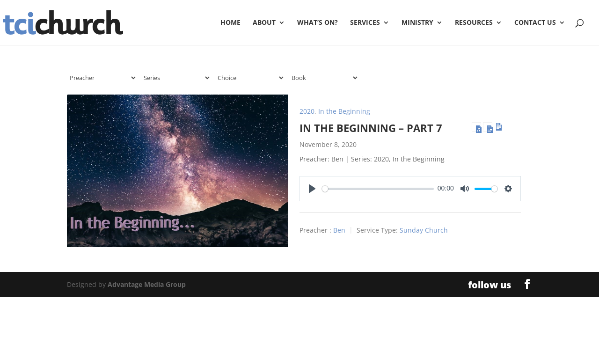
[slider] (378, 188)
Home (230, 23)
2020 (307, 111)
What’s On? (317, 23)
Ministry (417, 23)
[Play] (312, 188)
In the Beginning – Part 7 (371, 128)
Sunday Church (424, 230)
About (264, 23)
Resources (474, 23)
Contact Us (535, 23)
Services (365, 23)
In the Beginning (344, 111)
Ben (339, 230)
